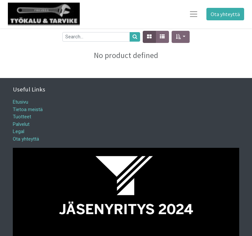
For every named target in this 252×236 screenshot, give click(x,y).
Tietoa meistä (28, 109)
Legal (18, 131)
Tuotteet (22, 117)
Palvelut (21, 124)
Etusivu (20, 102)
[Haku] (135, 37)
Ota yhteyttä (225, 14)
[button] (181, 37)
